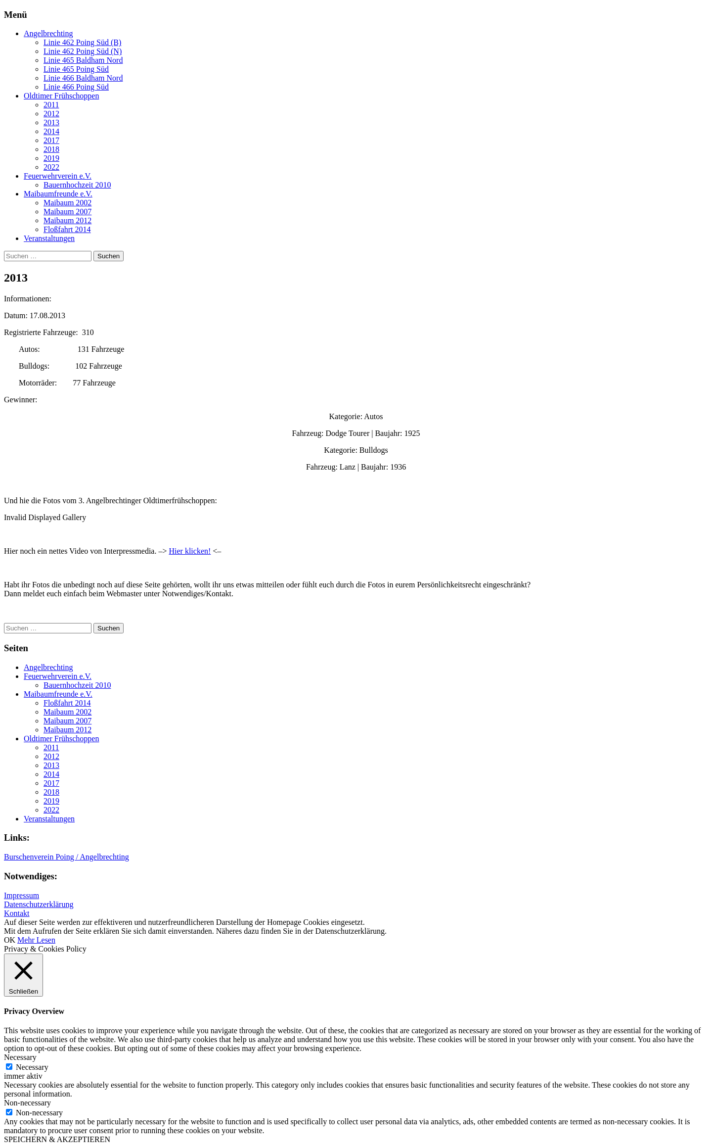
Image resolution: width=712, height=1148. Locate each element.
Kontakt (17, 913)
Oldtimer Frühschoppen (61, 96)
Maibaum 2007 (67, 211)
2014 (51, 131)
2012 (51, 113)
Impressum (21, 895)
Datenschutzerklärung (38, 904)
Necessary (32, 1067)
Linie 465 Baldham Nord (83, 60)
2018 (51, 149)
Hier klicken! (190, 551)
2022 (51, 167)
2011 (51, 104)
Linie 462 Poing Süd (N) (83, 51)
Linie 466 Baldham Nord (83, 78)
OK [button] (9, 940)
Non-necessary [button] (27, 1103)
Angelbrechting (48, 33)
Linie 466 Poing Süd (76, 87)
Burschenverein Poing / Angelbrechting (66, 857)
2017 (51, 140)
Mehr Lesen (36, 940)
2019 (51, 158)
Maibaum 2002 (67, 202)
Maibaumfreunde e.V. (58, 194)
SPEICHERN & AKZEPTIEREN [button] (57, 1139)
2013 (51, 122)
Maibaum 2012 (67, 220)
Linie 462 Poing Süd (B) (82, 42)
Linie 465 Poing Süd (76, 69)
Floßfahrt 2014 (67, 229)
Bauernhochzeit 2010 (77, 185)
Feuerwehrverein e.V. (57, 176)
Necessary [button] (20, 1057)
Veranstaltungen (49, 238)
